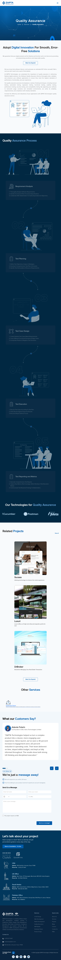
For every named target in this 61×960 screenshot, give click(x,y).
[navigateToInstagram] (21, 956)
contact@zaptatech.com (10, 941)
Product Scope (38, 931)
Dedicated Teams (38, 929)
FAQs (53, 931)
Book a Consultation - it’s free (13, 846)
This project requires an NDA (11, 815)
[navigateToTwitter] (24, 956)
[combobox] (6, 796)
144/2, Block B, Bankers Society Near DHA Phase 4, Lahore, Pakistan (31, 897)
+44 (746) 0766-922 (19, 878)
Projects (54, 921)
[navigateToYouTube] (28, 956)
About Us (54, 916)
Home (19, 24)
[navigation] (7, 3)
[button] (4, 768)
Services (26, 24)
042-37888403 (18, 899)
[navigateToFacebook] (17, 956)
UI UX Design (37, 916)
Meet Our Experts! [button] (30, 63)
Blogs (53, 924)
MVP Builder (37, 926)
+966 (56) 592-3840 (19, 889)
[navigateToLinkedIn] (13, 956)
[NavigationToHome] (7, 914)
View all (57, 533)
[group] (11, 514)
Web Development (38, 919)
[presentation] (14, 822)
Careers (54, 926)
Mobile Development (39, 921)
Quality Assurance (38, 924)
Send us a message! (44, 823)
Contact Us (55, 929)
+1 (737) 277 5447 (19, 867)
